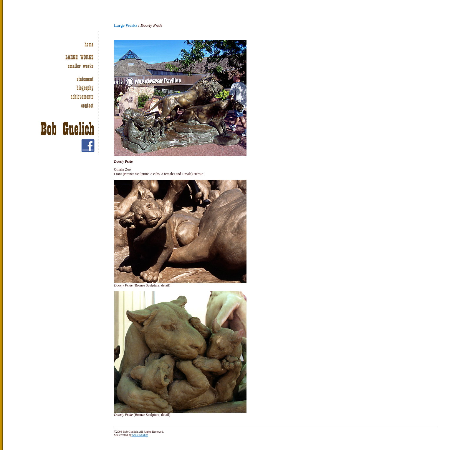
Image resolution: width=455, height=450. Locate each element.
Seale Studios (139, 434)
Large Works (125, 25)
